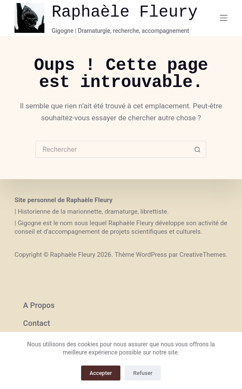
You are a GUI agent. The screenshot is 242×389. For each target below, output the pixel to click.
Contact (36, 323)
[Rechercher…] (112, 149)
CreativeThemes (202, 254)
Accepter (101, 373)
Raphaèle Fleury (125, 12)
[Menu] (223, 18)
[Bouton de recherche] (197, 149)
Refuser (142, 373)
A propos (39, 305)
